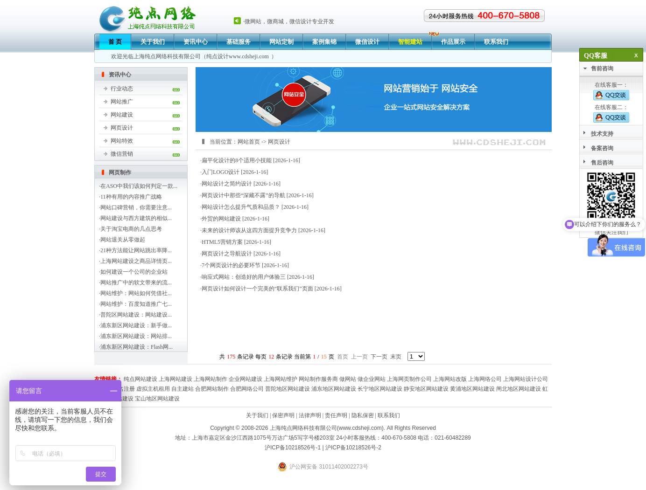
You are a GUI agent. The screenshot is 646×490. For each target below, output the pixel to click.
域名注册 (123, 389)
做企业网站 (372, 379)
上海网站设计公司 (525, 379)
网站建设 (122, 114)
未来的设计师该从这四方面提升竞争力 (249, 230)
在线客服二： (611, 113)
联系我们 (496, 41)
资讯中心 (195, 41)
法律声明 (310, 415)
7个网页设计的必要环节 (231, 265)
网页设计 (122, 127)
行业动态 (122, 88)
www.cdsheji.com (249, 56)
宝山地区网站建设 (157, 398)
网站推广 (122, 101)
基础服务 (238, 41)
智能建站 (410, 41)
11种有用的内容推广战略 (131, 196)
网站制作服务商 (318, 379)
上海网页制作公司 (409, 379)
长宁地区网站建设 (380, 389)
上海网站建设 (175, 379)
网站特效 (122, 141)
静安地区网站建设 (426, 389)
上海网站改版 (450, 379)
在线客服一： (611, 91)
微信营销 (122, 154)
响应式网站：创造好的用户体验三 (244, 277)
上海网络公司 (485, 379)
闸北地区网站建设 (518, 389)
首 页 (115, 41)
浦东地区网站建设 (333, 389)
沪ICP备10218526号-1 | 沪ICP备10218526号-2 (323, 447)
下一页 (379, 356)
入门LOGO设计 (220, 172)
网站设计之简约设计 (227, 183)
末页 (395, 356)
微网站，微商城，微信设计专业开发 (289, 21)
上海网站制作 (210, 379)
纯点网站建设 (140, 379)
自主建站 (182, 389)
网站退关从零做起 (122, 239)
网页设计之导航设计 (227, 253)
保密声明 (283, 415)
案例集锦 (324, 41)
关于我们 (152, 41)
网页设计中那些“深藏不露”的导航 (243, 195)
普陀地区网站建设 (287, 389)
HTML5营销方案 (222, 242)
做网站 (347, 379)
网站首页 (249, 141)
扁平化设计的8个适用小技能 (237, 160)
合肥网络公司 (247, 389)
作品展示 (453, 41)
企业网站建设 (245, 379)
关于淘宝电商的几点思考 (131, 229)
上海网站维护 (280, 379)
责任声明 (336, 415)
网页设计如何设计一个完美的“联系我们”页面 (257, 288)
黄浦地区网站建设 (472, 389)
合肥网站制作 (212, 389)
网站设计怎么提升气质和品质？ (241, 207)
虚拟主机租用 (153, 389)
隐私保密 (362, 415)
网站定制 (281, 41)
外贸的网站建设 (221, 218)
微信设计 (367, 41)
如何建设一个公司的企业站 (134, 272)
